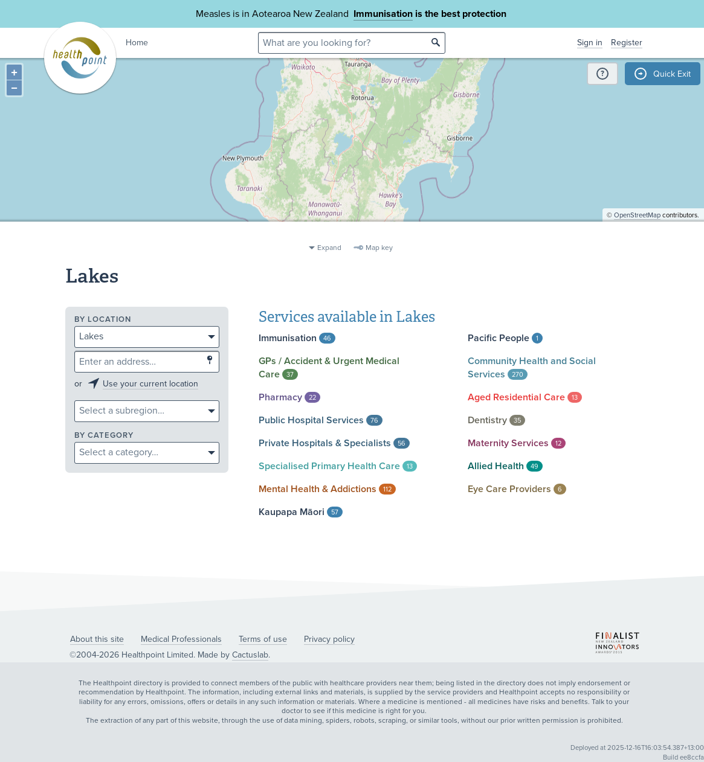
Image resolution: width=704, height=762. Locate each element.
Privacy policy (329, 639)
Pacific (505, 338)
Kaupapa (301, 512)
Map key (379, 247)
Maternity (517, 443)
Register (626, 42)
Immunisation (383, 14)
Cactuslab (250, 655)
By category (104, 436)
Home (137, 42)
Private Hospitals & (334, 443)
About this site (97, 639)
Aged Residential (525, 397)
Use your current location (150, 384)
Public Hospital (321, 420)
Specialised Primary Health (338, 466)
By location (102, 320)
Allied (505, 466)
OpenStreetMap (637, 233)
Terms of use (263, 639)
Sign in (589, 42)
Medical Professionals (181, 639)
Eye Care (517, 489)
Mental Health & (327, 489)
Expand (329, 247)
